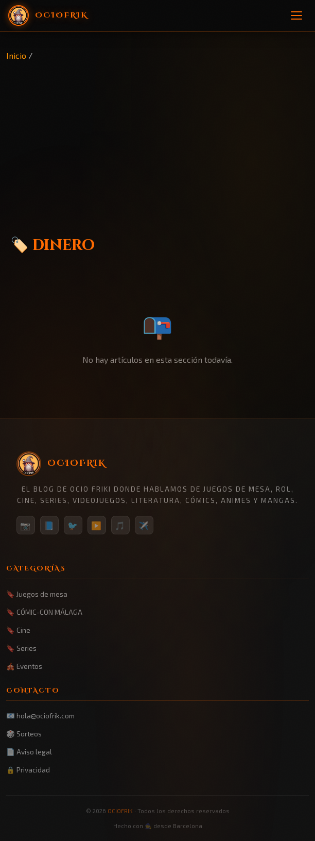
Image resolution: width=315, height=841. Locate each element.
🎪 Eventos (24, 666)
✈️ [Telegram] (144, 525)
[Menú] (296, 15)
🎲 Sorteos (24, 733)
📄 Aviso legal (29, 751)
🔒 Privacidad (28, 769)
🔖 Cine (18, 630)
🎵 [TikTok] (120, 525)
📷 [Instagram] (25, 525)
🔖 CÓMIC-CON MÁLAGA (44, 612)
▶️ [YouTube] (96, 525)
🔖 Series (21, 648)
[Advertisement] (157, 140)
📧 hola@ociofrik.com (40, 715)
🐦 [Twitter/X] (73, 525)
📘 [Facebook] (49, 525)
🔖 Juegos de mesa (36, 594)
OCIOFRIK (120, 811)
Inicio (16, 55)
